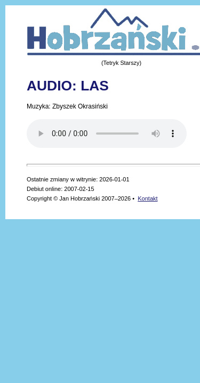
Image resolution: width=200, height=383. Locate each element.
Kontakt (147, 198)
